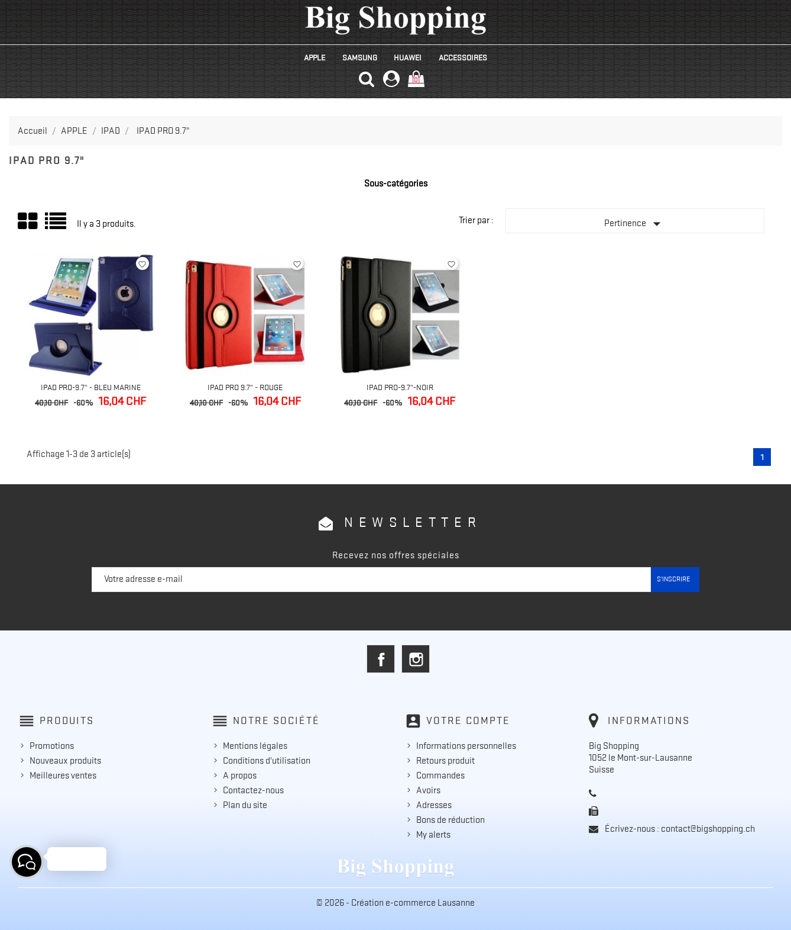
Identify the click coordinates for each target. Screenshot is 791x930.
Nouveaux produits (65, 760)
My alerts (433, 834)
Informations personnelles (466, 746)
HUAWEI (408, 57)
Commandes (440, 775)
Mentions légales (255, 746)
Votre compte (468, 720)
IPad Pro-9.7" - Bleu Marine (91, 387)
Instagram (415, 658)
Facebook (380, 658)
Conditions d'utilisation (266, 760)
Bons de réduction (450, 820)
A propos (240, 775)
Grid (28, 221)
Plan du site (245, 805)
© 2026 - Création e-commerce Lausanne (395, 902)
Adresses (434, 805)
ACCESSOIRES (463, 57)
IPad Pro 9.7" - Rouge (245, 387)
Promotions (52, 746)
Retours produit (445, 760)
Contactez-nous (253, 790)
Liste (56, 225)
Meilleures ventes (63, 775)
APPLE (314, 57)
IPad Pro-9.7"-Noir (400, 387)
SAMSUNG (359, 57)
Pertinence (635, 224)
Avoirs (428, 790)
